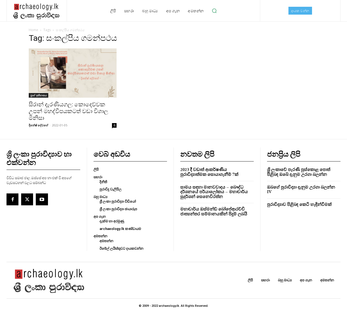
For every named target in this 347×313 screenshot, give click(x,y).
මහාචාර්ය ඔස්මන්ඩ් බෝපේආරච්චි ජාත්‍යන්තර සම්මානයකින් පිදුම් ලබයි (213, 211)
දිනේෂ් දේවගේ (38, 125)
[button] (214, 11)
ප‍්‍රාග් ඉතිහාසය (38, 95)
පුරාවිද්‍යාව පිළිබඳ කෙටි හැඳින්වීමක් (299, 204)
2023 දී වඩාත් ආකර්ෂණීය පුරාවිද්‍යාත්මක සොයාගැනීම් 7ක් (209, 172)
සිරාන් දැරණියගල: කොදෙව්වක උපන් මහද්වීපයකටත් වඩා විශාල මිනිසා (68, 111)
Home (33, 30)
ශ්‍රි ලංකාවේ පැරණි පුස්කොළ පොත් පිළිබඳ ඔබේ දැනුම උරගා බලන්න (298, 172)
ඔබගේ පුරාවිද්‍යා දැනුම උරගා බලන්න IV (301, 189)
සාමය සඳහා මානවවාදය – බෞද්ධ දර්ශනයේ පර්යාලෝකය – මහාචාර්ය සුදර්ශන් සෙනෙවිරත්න (214, 191)
